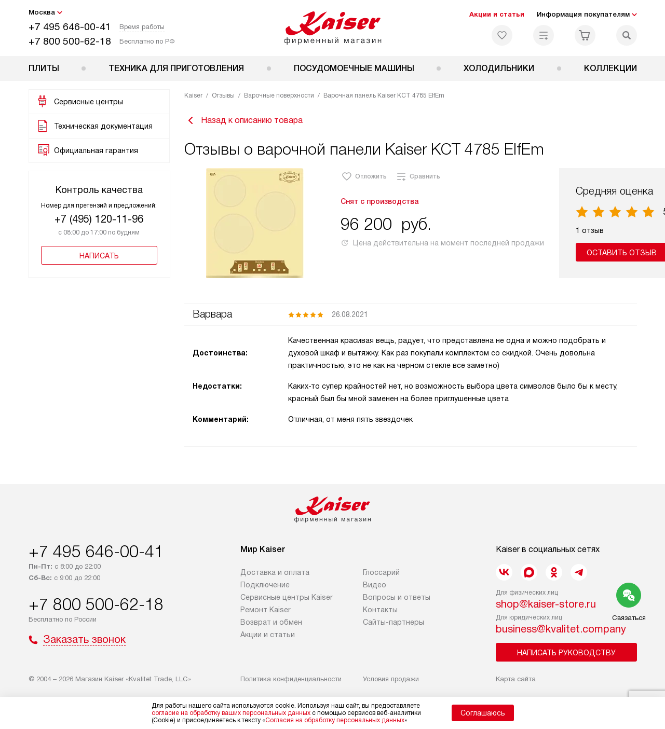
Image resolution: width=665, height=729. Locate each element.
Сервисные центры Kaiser (286, 597)
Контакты (380, 610)
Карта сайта (516, 679)
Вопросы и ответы (396, 597)
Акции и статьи (496, 14)
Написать (99, 256)
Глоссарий (381, 572)
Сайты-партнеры (393, 622)
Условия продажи (391, 679)
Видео (374, 585)
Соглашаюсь (482, 713)
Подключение (265, 585)
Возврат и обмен (271, 622)
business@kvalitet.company (561, 629)
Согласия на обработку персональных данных (334, 720)
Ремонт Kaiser (265, 610)
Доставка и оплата (274, 572)
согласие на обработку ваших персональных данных (231, 713)
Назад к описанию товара (243, 120)
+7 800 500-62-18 (70, 41)
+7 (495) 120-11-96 (99, 219)
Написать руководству (566, 653)
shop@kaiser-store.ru (546, 604)
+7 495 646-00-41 (70, 26)
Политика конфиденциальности (291, 679)
